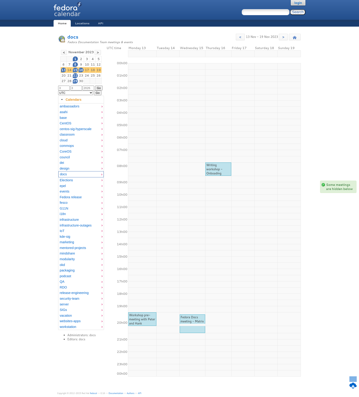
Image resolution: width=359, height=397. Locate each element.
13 (63, 70)
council (65, 157)
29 (75, 81)
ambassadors (69, 106)
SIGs (63, 310)
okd (62, 265)
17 (87, 70)
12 (98, 64)
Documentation (116, 393)
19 (98, 70)
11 (93, 64)
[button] (240, 37)
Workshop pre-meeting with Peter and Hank (142, 319)
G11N (64, 208)
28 (69, 81)
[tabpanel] (81, 216)
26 (98, 75)
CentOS (65, 123)
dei (62, 163)
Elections (66, 180)
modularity (67, 259)
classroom (67, 134)
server (64, 304)
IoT (62, 231)
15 (75, 70)
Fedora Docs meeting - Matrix (192, 319)
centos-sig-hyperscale (76, 129)
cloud (64, 140)
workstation (68, 327)
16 (81, 70)
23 (81, 75)
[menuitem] (81, 106)
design (64, 168)
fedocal (93, 393)
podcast (65, 276)
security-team (69, 298)
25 (93, 75)
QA (62, 281)
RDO (63, 287)
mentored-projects (73, 248)
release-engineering (74, 293)
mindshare (67, 253)
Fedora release (71, 197)
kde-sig (65, 236)
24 (87, 75)
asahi (64, 112)
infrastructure (69, 219)
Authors (130, 393)
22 (75, 75)
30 (81, 81)
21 (69, 75)
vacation (66, 315)
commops (67, 146)
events (64, 191)
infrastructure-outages (76, 225)
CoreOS (66, 151)
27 (63, 81)
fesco (64, 202)
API (100, 23)
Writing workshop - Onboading (214, 169)
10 (87, 64)
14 (69, 70)
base (63, 118)
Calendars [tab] (70, 99)
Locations (82, 23)
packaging (67, 270)
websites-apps (70, 321)
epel (63, 186)
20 (63, 75)
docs (72, 37)
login (298, 3)
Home (62, 23)
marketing (67, 242)
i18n (63, 214)
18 (93, 70)
